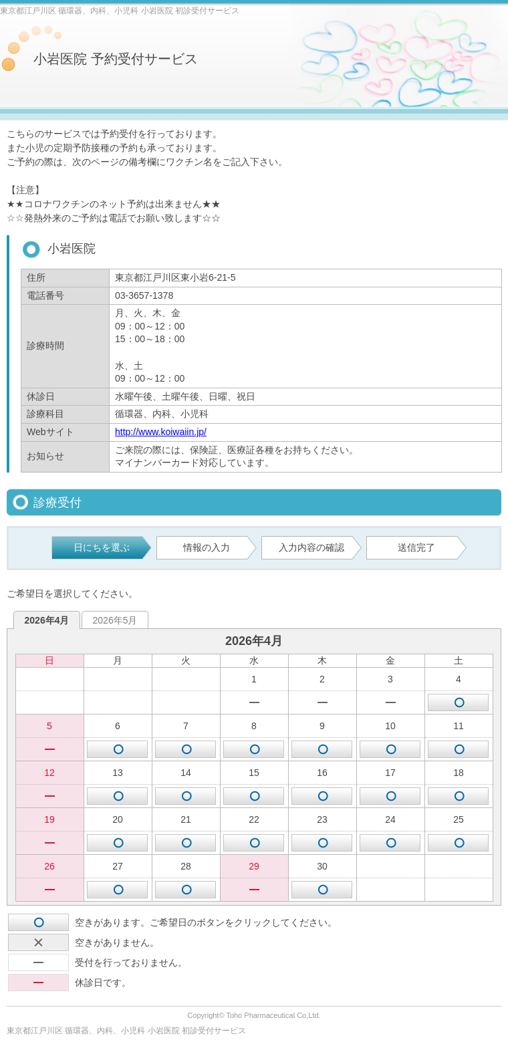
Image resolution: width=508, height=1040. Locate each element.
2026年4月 (47, 620)
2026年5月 (115, 620)
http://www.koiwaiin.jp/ (161, 431)
